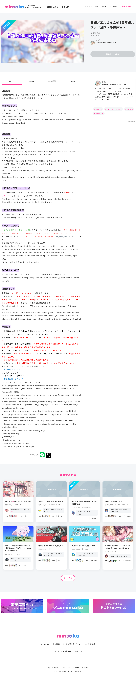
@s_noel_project (63, 236)
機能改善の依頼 (93, 639)
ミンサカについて (91, 6)
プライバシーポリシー (66, 668)
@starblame (7, 195)
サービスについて (44, 639)
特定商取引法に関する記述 (80, 668)
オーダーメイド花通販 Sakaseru (68, 646)
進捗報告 (31, 82)
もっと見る (68, 578)
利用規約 (56, 668)
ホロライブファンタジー (114, 109)
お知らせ (56, 639)
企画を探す (66, 6)
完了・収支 (71, 82)
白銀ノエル (129, 109)
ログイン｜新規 (126, 6)
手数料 (104, 6)
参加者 (51, 81)
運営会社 (113, 6)
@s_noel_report (72, 141)
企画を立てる (52, 6)
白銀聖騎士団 (99, 114)
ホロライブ (98, 109)
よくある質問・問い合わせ (72, 639)
